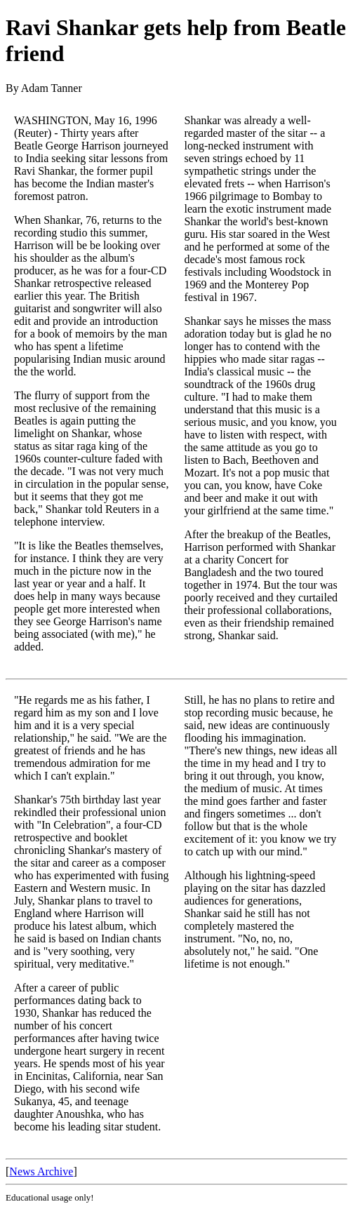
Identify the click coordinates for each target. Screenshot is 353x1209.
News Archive (41, 1171)
